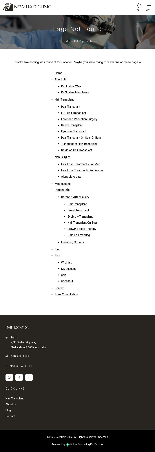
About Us (60, 79)
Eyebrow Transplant (73, 131)
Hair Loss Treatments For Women (82, 170)
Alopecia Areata (71, 176)
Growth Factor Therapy (82, 229)
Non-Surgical (63, 157)
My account (68, 269)
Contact (59, 288)
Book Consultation (66, 294)
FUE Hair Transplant (73, 113)
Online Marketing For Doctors (84, 444)
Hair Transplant (64, 99)
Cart (63, 275)
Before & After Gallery (75, 197)
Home (61, 41)
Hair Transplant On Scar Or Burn (81, 137)
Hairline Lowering (79, 235)
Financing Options (72, 242)
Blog (58, 249)
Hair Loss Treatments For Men (80, 164)
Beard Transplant (72, 125)
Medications (63, 184)
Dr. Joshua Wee (71, 86)
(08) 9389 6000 (20, 356)
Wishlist (66, 262)
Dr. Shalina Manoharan (75, 92)
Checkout (67, 281)
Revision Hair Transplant (76, 150)
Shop (58, 255)
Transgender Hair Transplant (79, 144)
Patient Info (62, 190)
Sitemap (103, 437)
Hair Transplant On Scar (82, 222)
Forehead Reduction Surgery (79, 119)
